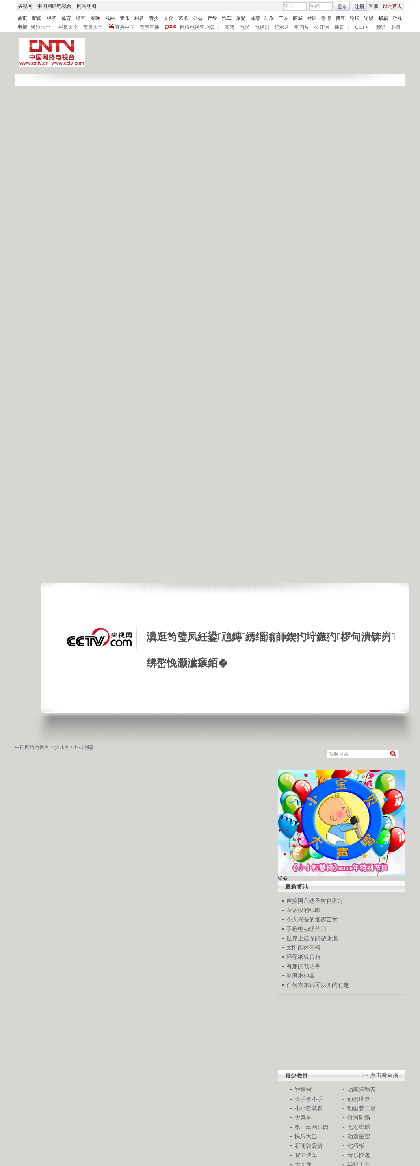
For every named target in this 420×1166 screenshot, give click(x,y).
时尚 (269, 18)
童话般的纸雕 (303, 910)
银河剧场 (358, 1117)
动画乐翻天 (361, 1089)
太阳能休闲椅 (303, 947)
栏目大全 (68, 27)
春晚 (95, 18)
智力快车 (305, 1155)
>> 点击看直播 (380, 1075)
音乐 (125, 18)
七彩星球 (358, 1127)
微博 (326, 18)
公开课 (321, 27)
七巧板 (355, 1145)
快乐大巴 (305, 1136)
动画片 (301, 27)
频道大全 (40, 27)
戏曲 (110, 18)
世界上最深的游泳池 (312, 938)
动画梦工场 (361, 1108)
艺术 (183, 18)
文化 (168, 18)
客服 (374, 6)
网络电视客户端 (197, 27)
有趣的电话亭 (303, 966)
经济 (51, 18)
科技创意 (84, 747)
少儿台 (61, 747)
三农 (283, 18)
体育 (66, 18)
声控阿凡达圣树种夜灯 (314, 900)
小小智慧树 (308, 1108)
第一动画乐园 (311, 1127)
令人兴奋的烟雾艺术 (312, 919)
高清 (229, 27)
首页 (22, 18)
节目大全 (93, 27)
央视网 (25, 6)
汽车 (227, 18)
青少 (154, 18)
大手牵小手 (308, 1099)
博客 (340, 18)
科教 (139, 18)
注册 (359, 6)
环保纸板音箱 (303, 957)
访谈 (369, 18)
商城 (298, 18)
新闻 (37, 18)
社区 (312, 18)
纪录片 (282, 27)
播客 (339, 27)
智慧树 (303, 1089)
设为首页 (392, 6)
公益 (198, 18)
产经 (212, 18)
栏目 (396, 27)
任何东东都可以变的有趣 (317, 985)
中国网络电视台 (54, 6)
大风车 (303, 1117)
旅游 (241, 18)
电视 (22, 27)
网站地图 (86, 6)
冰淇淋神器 (300, 975)
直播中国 (124, 27)
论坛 (354, 18)
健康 (255, 18)
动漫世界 (358, 1099)
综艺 (81, 18)
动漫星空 (358, 1136)
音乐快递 (358, 1155)
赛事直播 (149, 27)
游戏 (397, 18)
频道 (381, 27)
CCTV (362, 27)
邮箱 (383, 18)
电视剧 (262, 27)
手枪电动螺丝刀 (306, 928)
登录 (342, 6)
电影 (244, 27)
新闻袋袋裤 (308, 1145)
